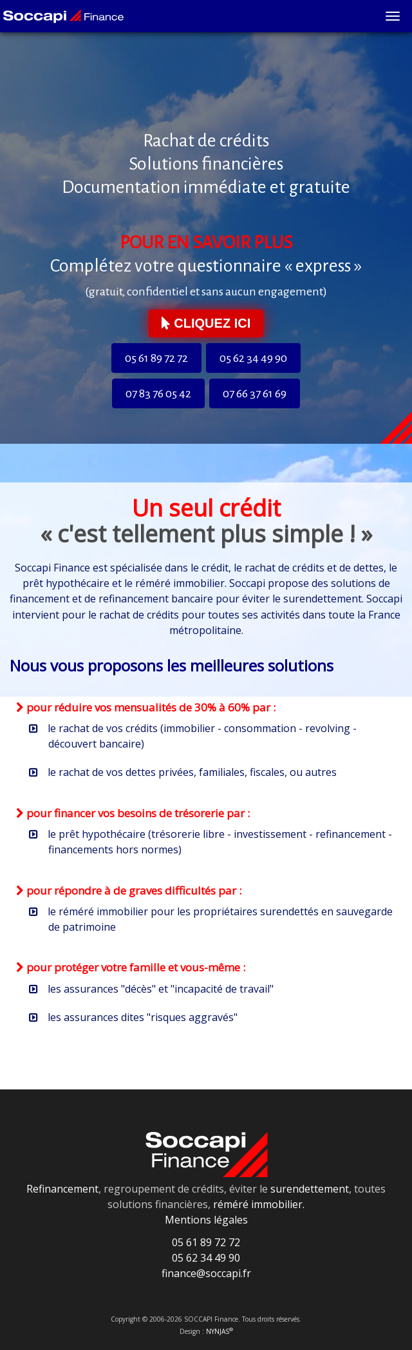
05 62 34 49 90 (253, 358)
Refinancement (62, 1189)
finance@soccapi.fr (206, 1273)
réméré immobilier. (258, 1204)
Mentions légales (206, 1220)
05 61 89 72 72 (156, 358)
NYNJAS (219, 1331)
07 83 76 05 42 (158, 393)
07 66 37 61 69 (254, 393)
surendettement (309, 1189)
